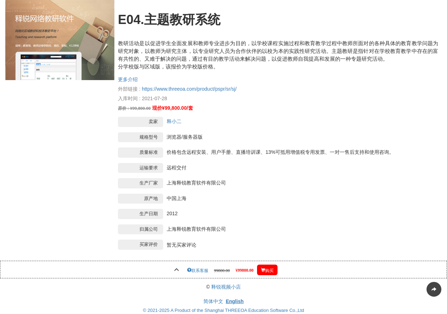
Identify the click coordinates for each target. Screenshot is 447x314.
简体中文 (213, 301)
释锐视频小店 (226, 287)
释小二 (174, 121)
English (235, 301)
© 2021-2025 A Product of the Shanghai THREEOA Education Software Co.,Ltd (223, 310)
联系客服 (199, 269)
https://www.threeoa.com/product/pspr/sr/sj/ (189, 89)
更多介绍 (128, 79)
